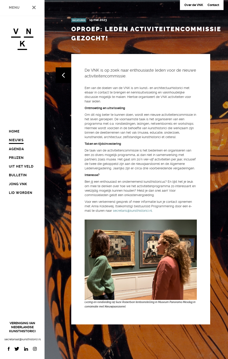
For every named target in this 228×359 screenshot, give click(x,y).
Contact (213, 5)
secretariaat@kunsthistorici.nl (22, 339)
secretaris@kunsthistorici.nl (132, 210)
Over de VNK (193, 5)
